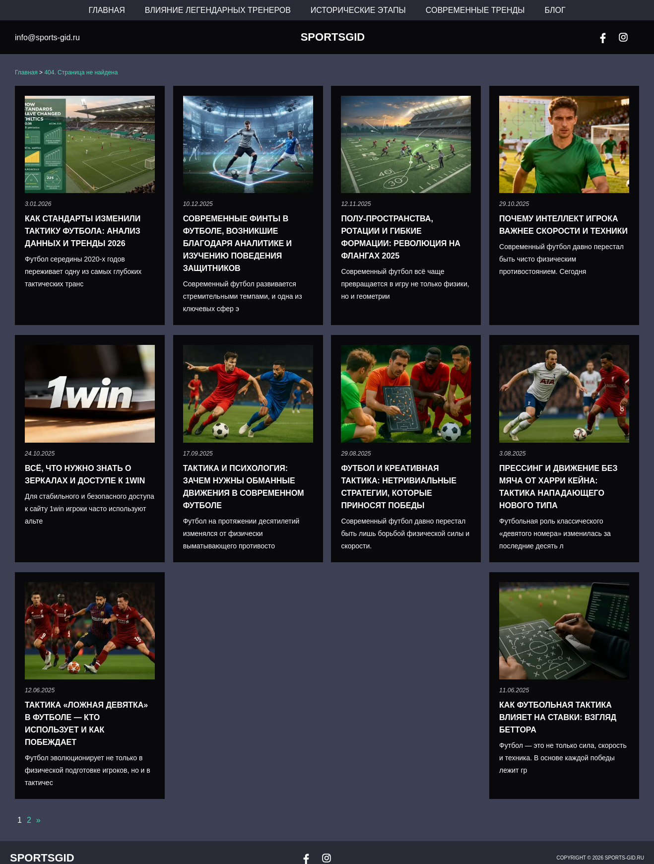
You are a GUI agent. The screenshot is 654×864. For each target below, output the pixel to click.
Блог (555, 10)
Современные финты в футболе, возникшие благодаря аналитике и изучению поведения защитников (237, 243)
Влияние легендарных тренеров (218, 10)
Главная (106, 10)
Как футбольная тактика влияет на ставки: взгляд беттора (557, 717)
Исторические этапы (358, 10)
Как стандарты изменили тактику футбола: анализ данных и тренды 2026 (82, 231)
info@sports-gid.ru (47, 37)
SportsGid (333, 37)
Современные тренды (475, 10)
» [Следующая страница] (38, 820)
